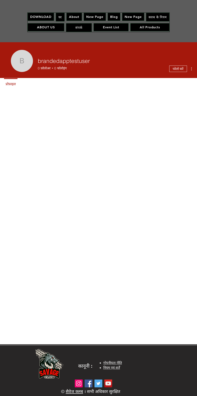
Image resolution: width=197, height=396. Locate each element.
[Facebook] (88, 383)
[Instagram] (79, 383)
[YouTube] (108, 383)
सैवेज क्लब (74, 391)
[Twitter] (98, 383)
